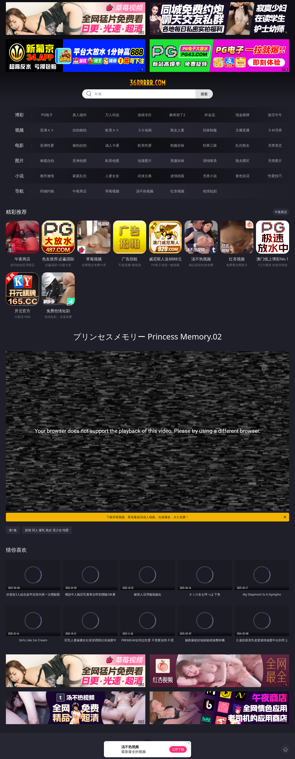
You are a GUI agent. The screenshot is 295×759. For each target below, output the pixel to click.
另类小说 (210, 175)
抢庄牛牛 (275, 114)
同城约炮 (47, 191)
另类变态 (275, 145)
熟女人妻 (177, 130)
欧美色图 (112, 160)
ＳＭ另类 (275, 130)
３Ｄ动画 (145, 130)
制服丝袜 (177, 145)
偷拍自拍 (79, 145)
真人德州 (79, 114)
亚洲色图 (79, 160)
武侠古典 (145, 175)
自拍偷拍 (79, 130)
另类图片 (275, 160)
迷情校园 (177, 175)
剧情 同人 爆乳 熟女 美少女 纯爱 (47, 530)
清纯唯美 (210, 160)
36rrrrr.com (148, 82)
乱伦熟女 (242, 145)
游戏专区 (145, 114)
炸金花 (210, 114)
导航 (19, 191)
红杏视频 (177, 191)
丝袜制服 (210, 130)
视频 (19, 130)
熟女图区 (242, 160)
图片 (19, 160)
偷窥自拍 (47, 160)
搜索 (204, 94)
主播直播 (242, 130)
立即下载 (178, 749)
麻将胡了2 (177, 114)
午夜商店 (79, 191)
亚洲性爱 (47, 145)
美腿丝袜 (177, 160)
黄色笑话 (242, 175)
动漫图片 (145, 160)
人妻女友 (112, 175)
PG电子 (47, 114)
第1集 (13, 530)
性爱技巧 (275, 175)
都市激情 (47, 175)
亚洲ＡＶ (47, 130)
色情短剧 (210, 191)
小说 (19, 176)
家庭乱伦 (79, 175)
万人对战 (112, 114)
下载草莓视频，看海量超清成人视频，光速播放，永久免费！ (196, 517)
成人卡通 (112, 145)
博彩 (19, 115)
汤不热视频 (144, 191)
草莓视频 (112, 191)
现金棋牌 (242, 114)
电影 (19, 145)
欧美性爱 (145, 145)
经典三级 (210, 145)
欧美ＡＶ (112, 130)
